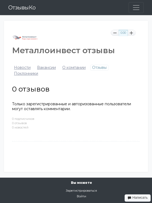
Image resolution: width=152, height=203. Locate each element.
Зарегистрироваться (81, 190)
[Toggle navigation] (136, 7)
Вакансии (46, 67)
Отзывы (99, 67)
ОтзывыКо (22, 7)
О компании (74, 67)
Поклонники (26, 73)
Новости (22, 67)
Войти (81, 196)
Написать (138, 197)
